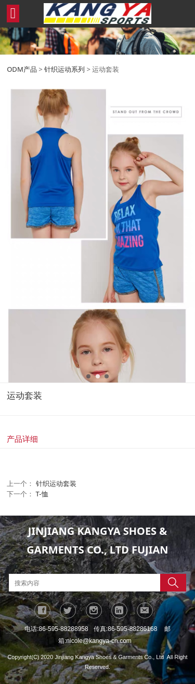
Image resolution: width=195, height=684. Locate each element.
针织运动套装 (56, 483)
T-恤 (42, 493)
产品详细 (22, 438)
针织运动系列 (64, 69)
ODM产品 (22, 69)
